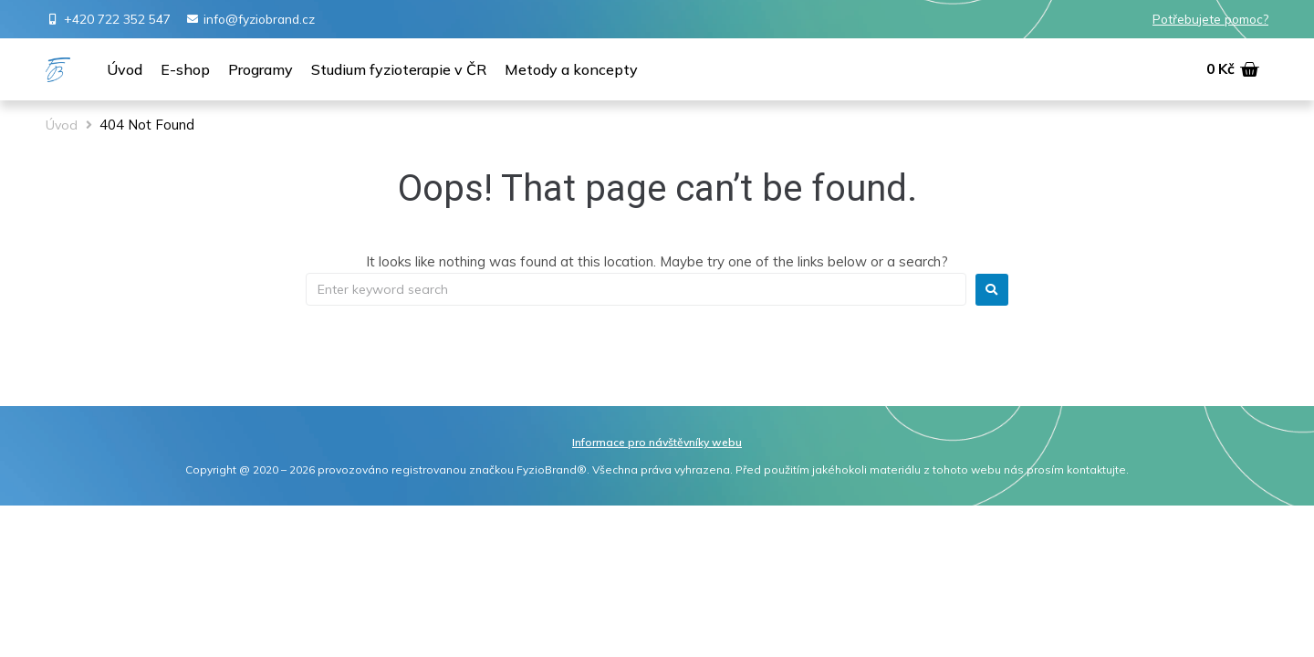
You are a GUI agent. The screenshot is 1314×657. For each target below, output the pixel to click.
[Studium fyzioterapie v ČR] (398, 70)
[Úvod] (124, 70)
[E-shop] (185, 70)
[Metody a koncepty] (571, 70)
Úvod (62, 125)
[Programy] (260, 70)
